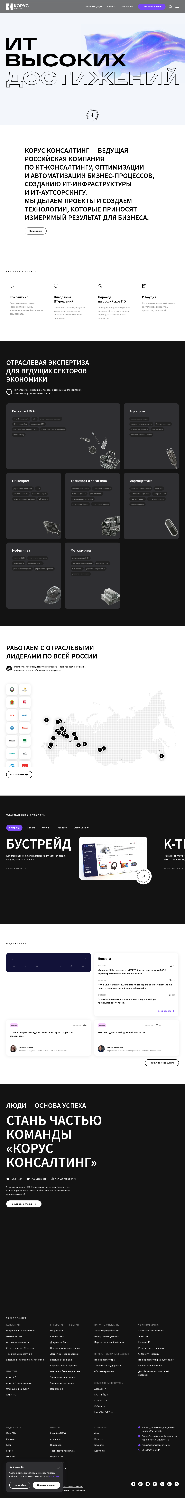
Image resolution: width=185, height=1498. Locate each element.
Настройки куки (78, 1490)
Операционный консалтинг (20, 1330)
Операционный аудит (17, 1389)
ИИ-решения (56, 1330)
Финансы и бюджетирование (65, 1371)
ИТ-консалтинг (14, 1336)
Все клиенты (19, 774)
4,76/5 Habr (14, 1179)
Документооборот (60, 1342)
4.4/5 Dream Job (36, 1179)
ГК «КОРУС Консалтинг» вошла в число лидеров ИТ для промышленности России (127, 1001)
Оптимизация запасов (17, 1342)
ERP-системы (57, 1336)
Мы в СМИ (11, 1433)
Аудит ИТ (11, 1377)
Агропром (55, 1439)
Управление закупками (62, 1383)
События (10, 1439)
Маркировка (56, 1389)
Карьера (98, 1439)
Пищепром (56, 1445)
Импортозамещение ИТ (106, 1336)
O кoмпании (127, 6)
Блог (8, 1445)
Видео (9, 1450)
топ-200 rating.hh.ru (63, 1179)
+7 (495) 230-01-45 (151, 1450)
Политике (54, 1476)
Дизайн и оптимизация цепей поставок (153, 1373)
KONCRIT (100, 1400)
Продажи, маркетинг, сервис (65, 1348)
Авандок (100, 1389)
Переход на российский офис (109, 1342)
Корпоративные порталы (63, 1365)
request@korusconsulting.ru (156, 1445)
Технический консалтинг (19, 1354)
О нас (97, 1433)
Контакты (99, 1450)
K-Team (99, 1406)
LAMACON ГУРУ (103, 1412)
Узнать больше (16, 868)
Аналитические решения (151, 1330)
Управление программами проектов (25, 1359)
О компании (35, 231)
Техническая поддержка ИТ (108, 1365)
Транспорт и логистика (62, 1450)
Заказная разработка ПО (107, 1330)
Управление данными (61, 1359)
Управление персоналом (62, 1377)
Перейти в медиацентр (162, 1062)
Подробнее (63, 436)
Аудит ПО (11, 1394)
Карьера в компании (24, 1204)
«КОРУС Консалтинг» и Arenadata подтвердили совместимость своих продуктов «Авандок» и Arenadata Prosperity (135, 986)
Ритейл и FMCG (58, 1433)
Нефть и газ (56, 1456)
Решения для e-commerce (151, 1348)
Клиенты (111, 6)
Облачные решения (104, 1371)
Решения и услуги (93, 6)
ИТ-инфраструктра (104, 1359)
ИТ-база (10, 1456)
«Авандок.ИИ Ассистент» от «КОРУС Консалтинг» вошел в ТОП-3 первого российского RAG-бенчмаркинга (132, 972)
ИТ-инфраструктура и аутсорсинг (156, 1359)
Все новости (166, 1011)
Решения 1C (144, 1342)
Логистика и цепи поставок (64, 1354)
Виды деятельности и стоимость (69, 1486)
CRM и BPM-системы (148, 1354)
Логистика (143, 1336)
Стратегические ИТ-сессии (20, 1348)
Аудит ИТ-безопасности (18, 1383)
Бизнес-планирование (150, 1365)
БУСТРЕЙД (101, 1394)
